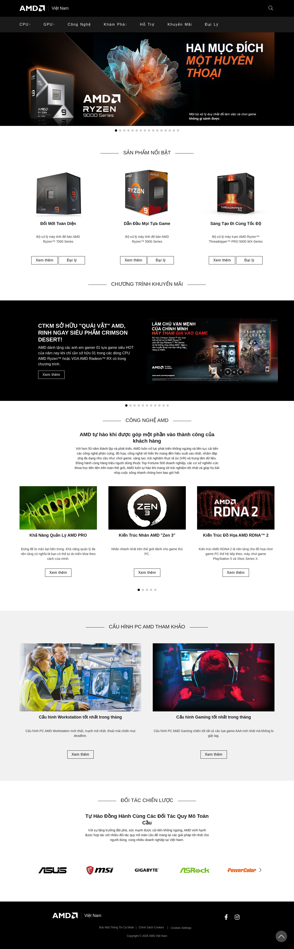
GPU (48, 24)
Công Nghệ (79, 24)
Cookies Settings (181, 928)
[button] (270, 8)
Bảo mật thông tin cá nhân (116, 927)
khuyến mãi (179, 24)
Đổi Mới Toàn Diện (58, 223)
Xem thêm (44, 260)
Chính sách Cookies (151, 927)
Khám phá (114, 24)
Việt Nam (60, 8)
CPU (24, 24)
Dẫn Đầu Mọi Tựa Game (147, 223)
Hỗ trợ (147, 24)
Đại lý (211, 24)
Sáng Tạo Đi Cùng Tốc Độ (235, 223)
